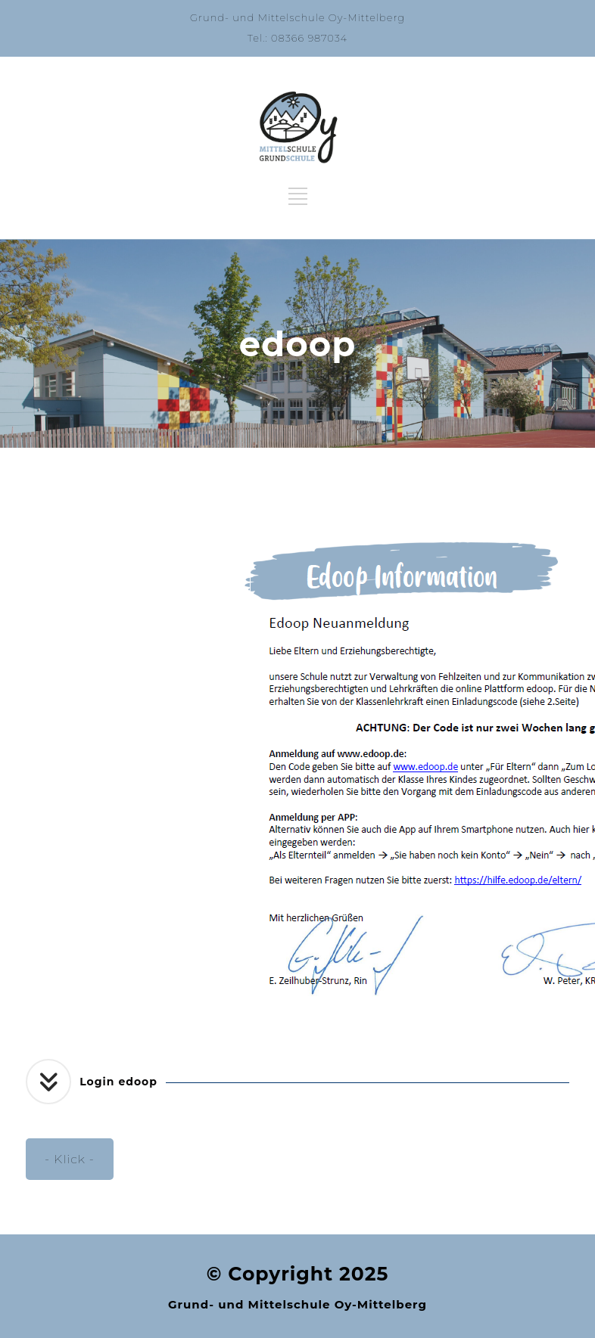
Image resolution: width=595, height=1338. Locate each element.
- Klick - (70, 1159)
